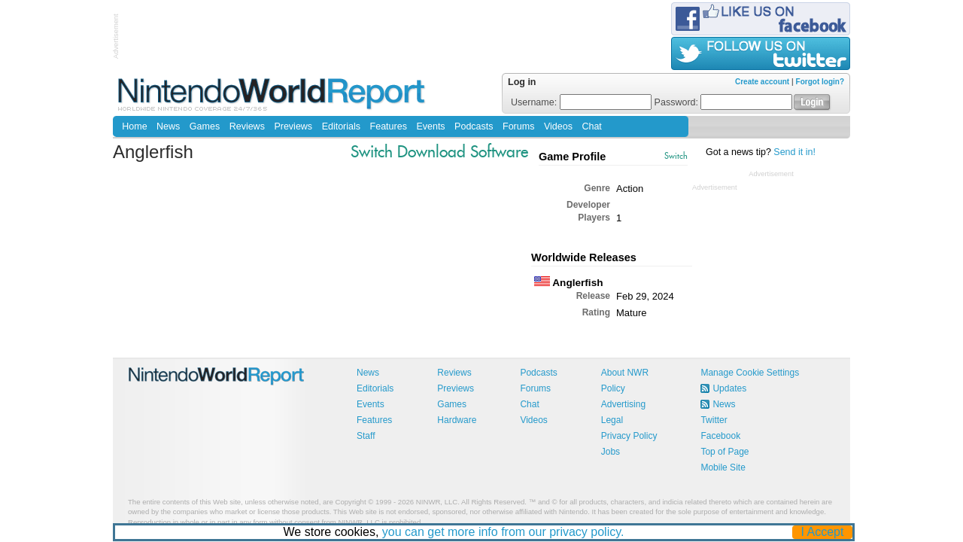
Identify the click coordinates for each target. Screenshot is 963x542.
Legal (612, 420)
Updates (729, 388)
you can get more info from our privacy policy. (503, 531)
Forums (518, 126)
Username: (581, 102)
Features (388, 126)
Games (205, 126)
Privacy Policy (629, 436)
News (168, 126)
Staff (366, 436)
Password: (724, 102)
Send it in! (794, 152)
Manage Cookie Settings (749, 372)
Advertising (623, 404)
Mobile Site (722, 467)
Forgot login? (820, 82)
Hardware (456, 420)
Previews (293, 126)
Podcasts (473, 126)
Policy (613, 388)
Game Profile (572, 157)
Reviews (247, 126)
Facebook (720, 436)
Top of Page (724, 451)
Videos (558, 126)
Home (134, 126)
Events (430, 126)
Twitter (713, 420)
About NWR (625, 372)
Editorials (341, 126)
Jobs (610, 451)
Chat (591, 126)
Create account (762, 82)
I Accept (822, 531)
